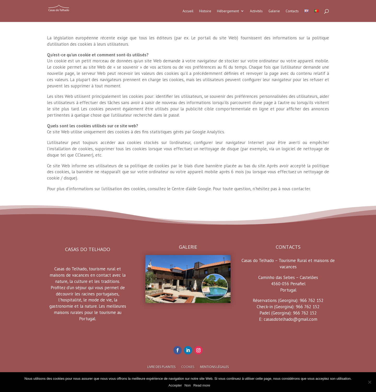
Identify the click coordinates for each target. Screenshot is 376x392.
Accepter (175, 385)
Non (188, 385)
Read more (201, 385)
